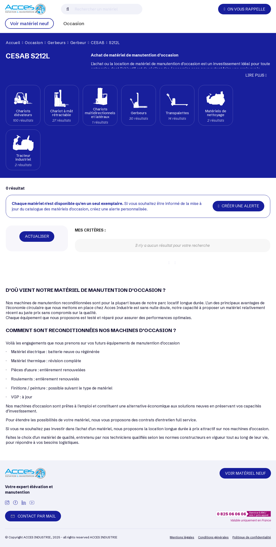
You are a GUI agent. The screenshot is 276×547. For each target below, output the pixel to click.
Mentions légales (182, 537)
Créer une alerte (238, 205)
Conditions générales (213, 537)
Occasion (73, 23)
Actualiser (37, 236)
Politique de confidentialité (251, 537)
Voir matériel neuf (29, 23)
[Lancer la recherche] (68, 9)
